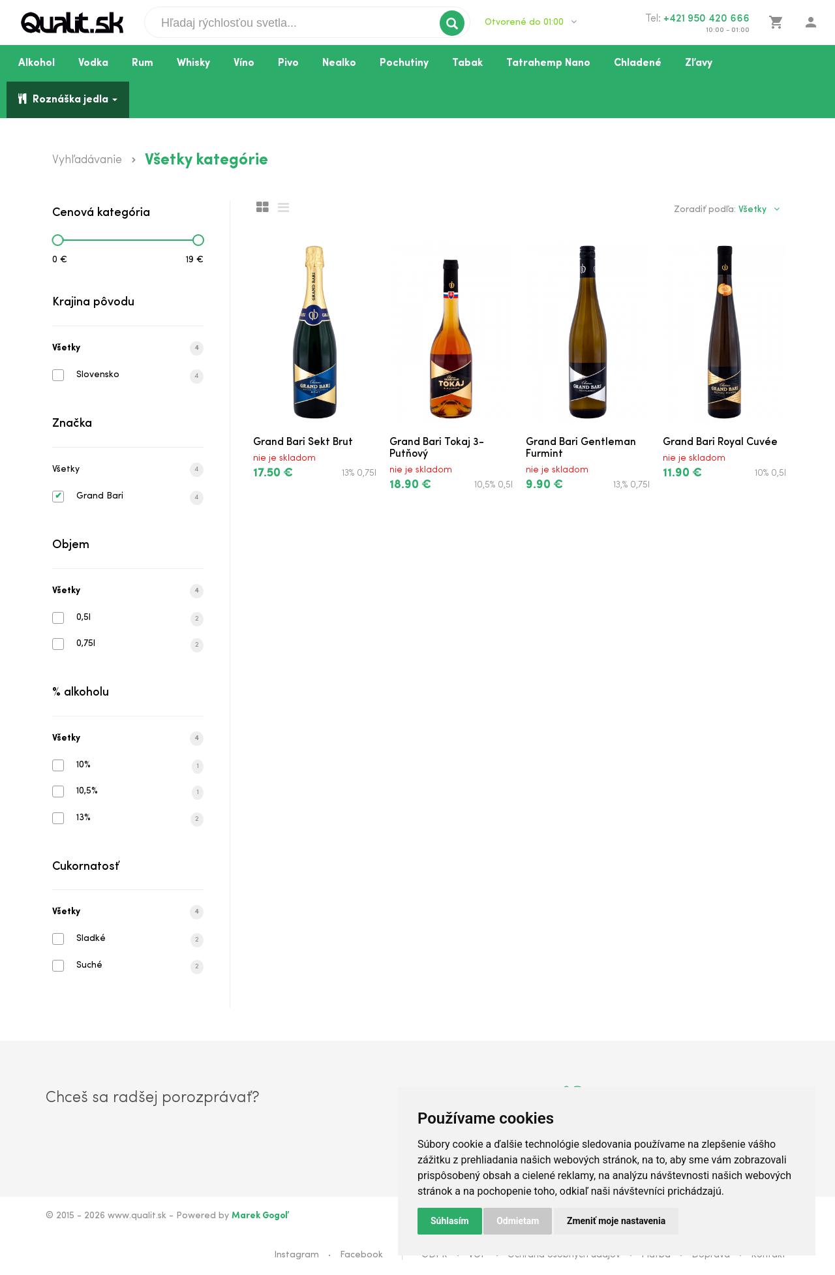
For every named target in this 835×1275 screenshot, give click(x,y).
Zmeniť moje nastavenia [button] (616, 1221)
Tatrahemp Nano (548, 63)
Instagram (296, 1255)
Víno (244, 63)
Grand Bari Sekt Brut (303, 442)
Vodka (93, 63)
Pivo (288, 63)
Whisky (193, 63)
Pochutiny (404, 63)
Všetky (128, 348)
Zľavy (698, 63)
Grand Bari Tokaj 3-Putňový (436, 448)
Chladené (637, 63)
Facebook (361, 1255)
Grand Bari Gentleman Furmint (581, 448)
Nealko (339, 63)
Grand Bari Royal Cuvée (720, 442)
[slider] (57, 240)
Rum (142, 63)
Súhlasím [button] (450, 1221)
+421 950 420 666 (706, 19)
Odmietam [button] (517, 1221)
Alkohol (36, 63)
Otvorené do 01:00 (531, 22)
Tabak (467, 63)
